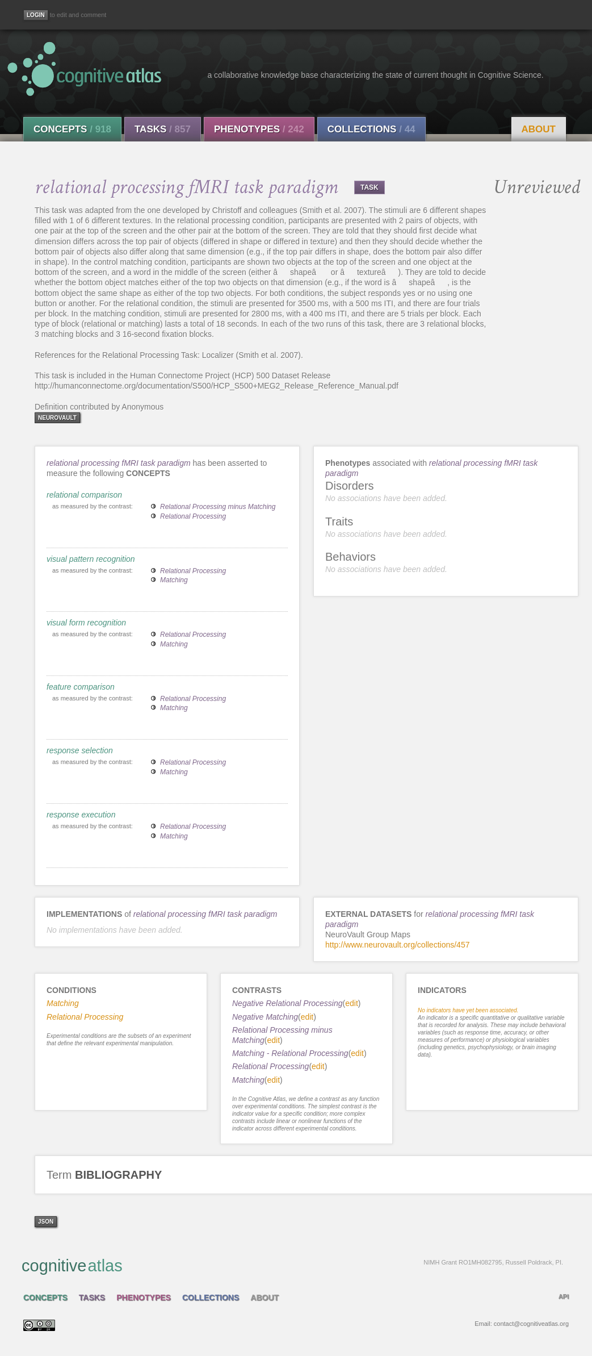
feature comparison (81, 686)
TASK (369, 187)
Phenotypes (259, 129)
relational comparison (84, 494)
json (45, 1222)
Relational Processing (193, 516)
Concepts (72, 129)
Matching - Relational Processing (290, 1053)
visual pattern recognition (91, 559)
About (539, 129)
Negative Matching (265, 1016)
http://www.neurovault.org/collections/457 (397, 944)
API (564, 1296)
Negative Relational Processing (287, 1003)
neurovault (57, 418)
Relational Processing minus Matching (217, 507)
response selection (80, 750)
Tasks (163, 129)
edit (351, 1003)
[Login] (35, 15)
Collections (371, 129)
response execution (81, 814)
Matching (174, 580)
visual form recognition (86, 622)
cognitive (292, 1265)
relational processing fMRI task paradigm (119, 463)
